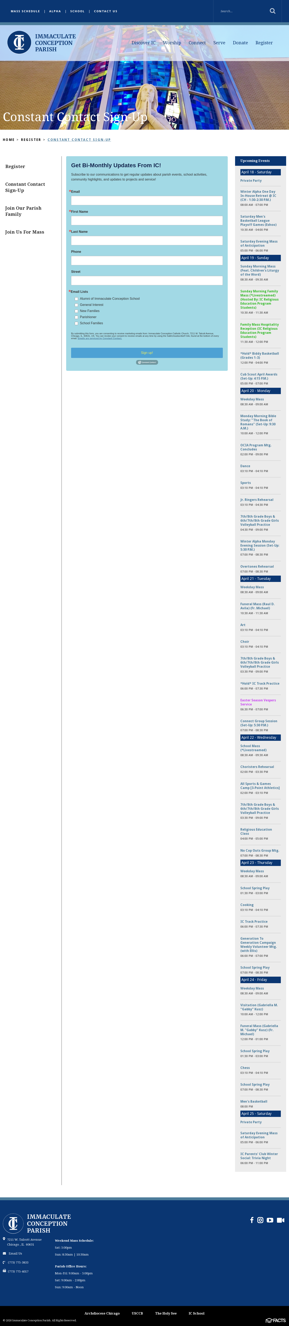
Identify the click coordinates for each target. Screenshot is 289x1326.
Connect (197, 42)
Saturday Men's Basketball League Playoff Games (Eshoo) (258, 221)
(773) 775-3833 (15, 1262)
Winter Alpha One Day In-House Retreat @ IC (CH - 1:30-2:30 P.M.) (258, 196)
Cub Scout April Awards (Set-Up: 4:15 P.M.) (258, 376)
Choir (244, 642)
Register (264, 42)
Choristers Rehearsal (257, 767)
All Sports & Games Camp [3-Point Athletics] (260, 786)
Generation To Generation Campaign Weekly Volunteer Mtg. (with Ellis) (258, 945)
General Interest (91, 304)
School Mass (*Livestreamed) (253, 748)
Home (9, 140)
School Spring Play (255, 888)
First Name (79, 211)
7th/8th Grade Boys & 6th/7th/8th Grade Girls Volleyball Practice (259, 521)
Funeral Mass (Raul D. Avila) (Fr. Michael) (257, 606)
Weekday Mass (252, 399)
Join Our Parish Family (23, 211)
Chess (245, 1068)
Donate (240, 42)
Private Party (251, 181)
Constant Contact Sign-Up (79, 140)
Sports (245, 483)
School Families (91, 323)
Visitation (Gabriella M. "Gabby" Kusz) (259, 1007)
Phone (76, 251)
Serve (219, 42)
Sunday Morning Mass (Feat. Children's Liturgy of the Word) (259, 270)
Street (75, 271)
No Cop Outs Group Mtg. (259, 850)
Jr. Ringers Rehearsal (256, 500)
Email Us (12, 1253)
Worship (172, 42)
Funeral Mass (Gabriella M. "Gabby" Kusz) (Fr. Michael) (259, 1030)
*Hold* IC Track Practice (259, 683)
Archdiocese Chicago (102, 1313)
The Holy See (166, 1313)
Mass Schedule (25, 11)
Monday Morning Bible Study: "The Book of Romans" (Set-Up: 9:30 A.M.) (258, 422)
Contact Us (105, 11)
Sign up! (147, 352)
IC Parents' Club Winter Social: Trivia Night (259, 1156)
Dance (245, 466)
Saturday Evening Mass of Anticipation (259, 243)
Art (242, 625)
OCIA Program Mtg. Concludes (255, 447)
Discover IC (143, 42)
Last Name (79, 231)
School (77, 11)
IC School (196, 1313)
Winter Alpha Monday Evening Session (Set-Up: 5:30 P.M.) (259, 545)
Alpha (55, 11)
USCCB (137, 1313)
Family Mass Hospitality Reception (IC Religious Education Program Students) (259, 331)
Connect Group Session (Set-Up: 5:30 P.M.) (258, 723)
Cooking (247, 905)
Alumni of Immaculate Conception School (110, 298)
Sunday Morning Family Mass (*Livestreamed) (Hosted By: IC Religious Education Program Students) (259, 299)
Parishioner (88, 317)
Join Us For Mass (24, 232)
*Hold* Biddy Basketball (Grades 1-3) (259, 356)
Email (75, 191)
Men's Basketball (253, 1101)
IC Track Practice (254, 922)
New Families (89, 311)
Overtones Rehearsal (257, 566)
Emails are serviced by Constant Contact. (100, 338)
